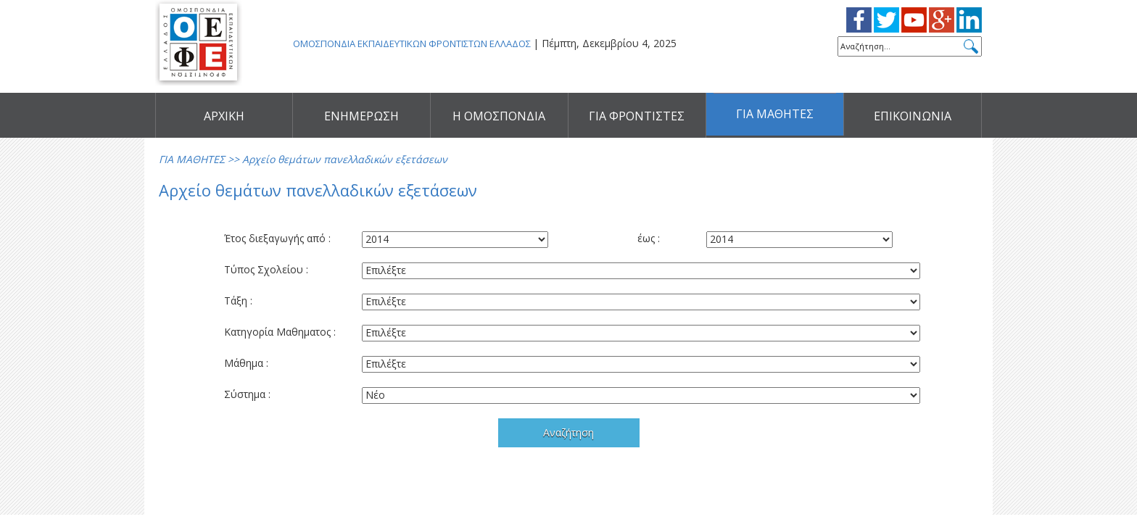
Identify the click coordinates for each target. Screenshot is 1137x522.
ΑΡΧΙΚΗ (224, 116)
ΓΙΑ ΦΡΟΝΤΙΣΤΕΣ (637, 116)
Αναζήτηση (568, 432)
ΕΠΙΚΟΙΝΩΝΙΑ (912, 116)
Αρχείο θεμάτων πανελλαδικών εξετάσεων (344, 159)
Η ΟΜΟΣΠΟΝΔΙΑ (498, 116)
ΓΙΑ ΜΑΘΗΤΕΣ (775, 116)
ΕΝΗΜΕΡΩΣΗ (361, 116)
